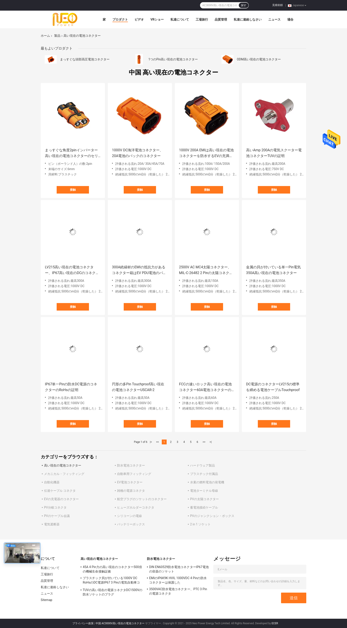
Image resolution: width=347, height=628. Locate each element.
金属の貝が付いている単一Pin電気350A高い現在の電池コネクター (273, 270)
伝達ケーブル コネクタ (60, 490)
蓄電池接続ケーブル (204, 507)
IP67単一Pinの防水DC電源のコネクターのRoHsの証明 (71, 387)
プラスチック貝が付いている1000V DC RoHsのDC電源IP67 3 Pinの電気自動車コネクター (111, 581)
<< (157, 442)
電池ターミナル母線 (204, 490)
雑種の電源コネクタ (131, 490)
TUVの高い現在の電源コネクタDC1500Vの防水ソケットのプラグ (112, 592)
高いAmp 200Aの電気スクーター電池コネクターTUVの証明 (274, 153)
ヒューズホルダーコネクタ (135, 507)
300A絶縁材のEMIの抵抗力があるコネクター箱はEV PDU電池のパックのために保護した (139, 270)
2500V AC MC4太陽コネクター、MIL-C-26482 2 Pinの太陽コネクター (206, 270)
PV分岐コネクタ (55, 507)
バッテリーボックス (131, 524)
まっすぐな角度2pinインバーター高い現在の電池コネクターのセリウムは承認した (71, 153)
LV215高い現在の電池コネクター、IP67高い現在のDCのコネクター (72, 270)
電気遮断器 (52, 524)
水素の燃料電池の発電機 (207, 482)
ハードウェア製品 (202, 465)
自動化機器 (52, 482)
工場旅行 (202, 19)
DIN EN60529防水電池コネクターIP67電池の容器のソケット (179, 569)
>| (211, 442)
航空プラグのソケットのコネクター (142, 499)
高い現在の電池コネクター (62, 465)
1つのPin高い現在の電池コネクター (173, 59)
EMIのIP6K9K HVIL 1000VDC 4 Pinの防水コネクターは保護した (178, 580)
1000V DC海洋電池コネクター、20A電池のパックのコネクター (137, 153)
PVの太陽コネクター (204, 499)
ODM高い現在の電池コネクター (259, 59)
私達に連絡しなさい (248, 19)
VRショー (157, 19)
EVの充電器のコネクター (61, 499)
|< (151, 442)
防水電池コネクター (131, 465)
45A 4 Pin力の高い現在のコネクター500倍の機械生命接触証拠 (112, 569)
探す (243, 5)
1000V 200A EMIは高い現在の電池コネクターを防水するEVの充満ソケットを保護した (206, 153)
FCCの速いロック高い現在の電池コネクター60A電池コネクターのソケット (205, 387)
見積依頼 (277, 5)
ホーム (45, 35)
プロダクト (120, 19)
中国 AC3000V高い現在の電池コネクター (120, 623)
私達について (179, 19)
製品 (57, 35)
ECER (275, 623)
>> (203, 442)
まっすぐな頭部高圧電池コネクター (85, 59)
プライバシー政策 (83, 623)
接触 (73, 189)
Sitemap (46, 600)
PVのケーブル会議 (57, 516)
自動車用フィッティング (134, 474)
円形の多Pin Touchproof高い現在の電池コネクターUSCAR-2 (138, 387)
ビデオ (139, 19)
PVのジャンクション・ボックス (212, 516)
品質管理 (221, 19)
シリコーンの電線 (129, 516)
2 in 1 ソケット (200, 524)
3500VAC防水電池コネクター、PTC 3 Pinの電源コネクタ (178, 591)
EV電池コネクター (130, 482)
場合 (290, 19)
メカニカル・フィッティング (64, 474)
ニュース (274, 19)
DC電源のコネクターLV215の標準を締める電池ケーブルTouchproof (273, 387)
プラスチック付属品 (204, 474)
